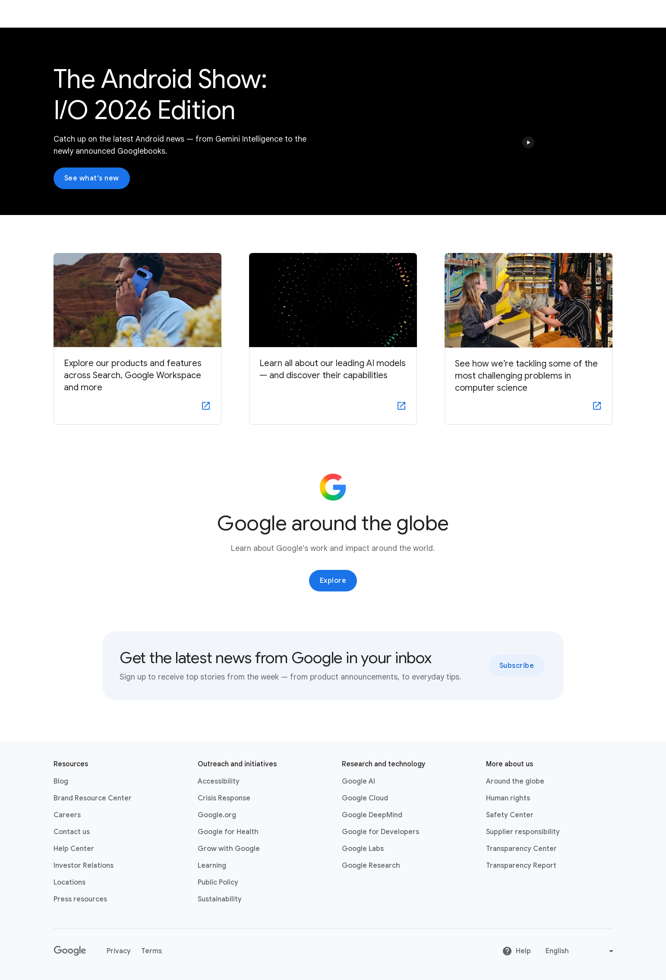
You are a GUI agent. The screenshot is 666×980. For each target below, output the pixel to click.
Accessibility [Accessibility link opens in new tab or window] (219, 781)
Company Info (166, 13)
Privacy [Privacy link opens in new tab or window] (119, 951)
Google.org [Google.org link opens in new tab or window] (217, 815)
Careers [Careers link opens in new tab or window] (67, 815)
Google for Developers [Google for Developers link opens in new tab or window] (380, 832)
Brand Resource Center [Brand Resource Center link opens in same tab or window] (93, 798)
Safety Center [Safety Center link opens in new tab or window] (509, 815)
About (81, 13)
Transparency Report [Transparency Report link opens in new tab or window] (521, 865)
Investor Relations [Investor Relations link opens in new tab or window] (84, 865)
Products (117, 13)
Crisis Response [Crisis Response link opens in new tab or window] (224, 798)
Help (516, 951)
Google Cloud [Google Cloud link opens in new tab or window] (365, 798)
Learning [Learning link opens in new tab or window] (212, 865)
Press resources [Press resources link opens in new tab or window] (80, 899)
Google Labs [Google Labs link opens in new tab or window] (363, 848)
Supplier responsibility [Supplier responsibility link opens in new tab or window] (523, 832)
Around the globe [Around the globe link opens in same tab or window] (515, 781)
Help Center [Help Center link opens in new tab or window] (74, 848)
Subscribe (516, 665)
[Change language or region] (580, 951)
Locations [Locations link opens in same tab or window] (69, 882)
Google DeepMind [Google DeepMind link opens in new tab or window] (372, 815)
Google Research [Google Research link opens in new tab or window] (371, 865)
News (210, 13)
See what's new (91, 178)
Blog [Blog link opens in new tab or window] (61, 781)
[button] (528, 142)
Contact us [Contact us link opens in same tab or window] (72, 832)
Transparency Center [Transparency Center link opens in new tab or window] (521, 848)
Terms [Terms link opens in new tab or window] (151, 951)
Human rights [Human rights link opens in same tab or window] (508, 798)
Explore (333, 580)
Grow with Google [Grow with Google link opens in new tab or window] (229, 848)
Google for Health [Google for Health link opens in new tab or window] (228, 832)
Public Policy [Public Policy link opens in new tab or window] (218, 882)
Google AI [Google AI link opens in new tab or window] (358, 781)
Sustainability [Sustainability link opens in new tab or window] (220, 899)
